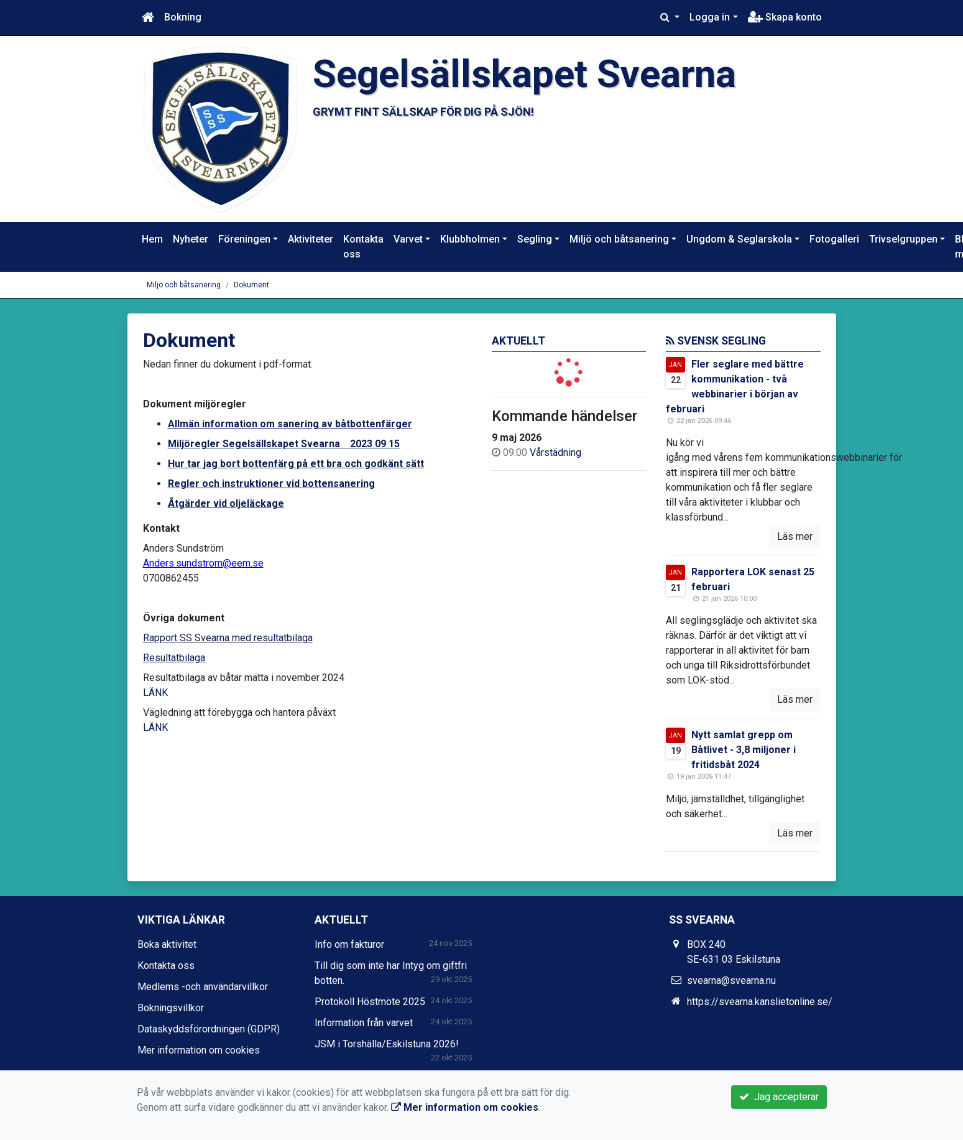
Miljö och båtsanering (619, 239)
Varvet (408, 239)
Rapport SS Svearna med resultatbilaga (228, 638)
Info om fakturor (349, 944)
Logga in (709, 17)
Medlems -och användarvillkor (202, 987)
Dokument (251, 284)
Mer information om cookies (198, 1050)
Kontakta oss (363, 246)
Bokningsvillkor (170, 1008)
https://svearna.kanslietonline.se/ (759, 1002)
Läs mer (795, 536)
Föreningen (244, 239)
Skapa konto (785, 17)
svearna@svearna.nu (731, 980)
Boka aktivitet (166, 944)
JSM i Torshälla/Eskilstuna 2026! (387, 1044)
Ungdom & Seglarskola (739, 239)
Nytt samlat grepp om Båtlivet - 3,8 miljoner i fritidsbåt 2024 (743, 750)
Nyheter (190, 239)
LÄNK (155, 692)
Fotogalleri (834, 239)
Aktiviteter (310, 239)
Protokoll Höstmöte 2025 (370, 1002)
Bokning (182, 17)
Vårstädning (555, 452)
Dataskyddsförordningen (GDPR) (208, 1029)
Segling (534, 239)
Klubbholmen (470, 239)
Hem (152, 239)
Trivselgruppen (903, 239)
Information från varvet (364, 1023)
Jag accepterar (779, 1097)
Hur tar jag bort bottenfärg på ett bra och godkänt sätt (296, 464)
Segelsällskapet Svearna (524, 74)
